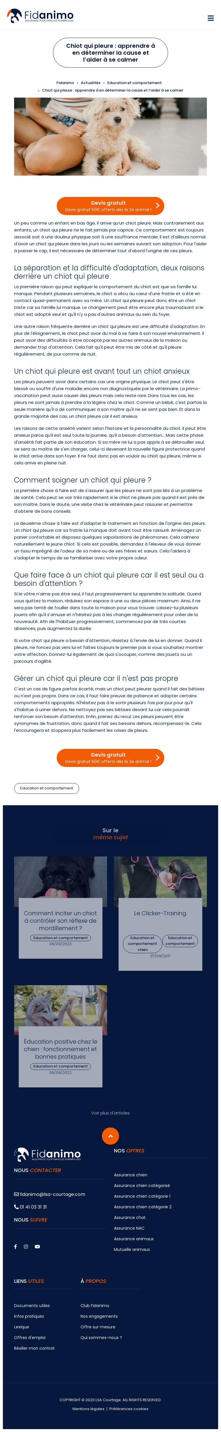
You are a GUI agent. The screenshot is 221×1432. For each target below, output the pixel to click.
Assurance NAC (129, 1228)
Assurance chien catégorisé (142, 1185)
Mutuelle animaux (132, 1249)
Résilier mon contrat (34, 1348)
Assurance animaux (134, 1239)
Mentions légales (88, 1409)
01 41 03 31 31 (30, 1207)
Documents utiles (32, 1305)
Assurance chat (130, 1217)
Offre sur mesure (98, 1327)
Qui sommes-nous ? (101, 1337)
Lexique (21, 1327)
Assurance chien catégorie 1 (142, 1196)
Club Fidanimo (95, 1305)
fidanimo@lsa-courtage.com (49, 1194)
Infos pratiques (29, 1316)
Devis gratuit (108, 205)
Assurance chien (130, 1175)
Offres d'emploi (29, 1337)
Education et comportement (46, 788)
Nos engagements (99, 1316)
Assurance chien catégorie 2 (143, 1207)
